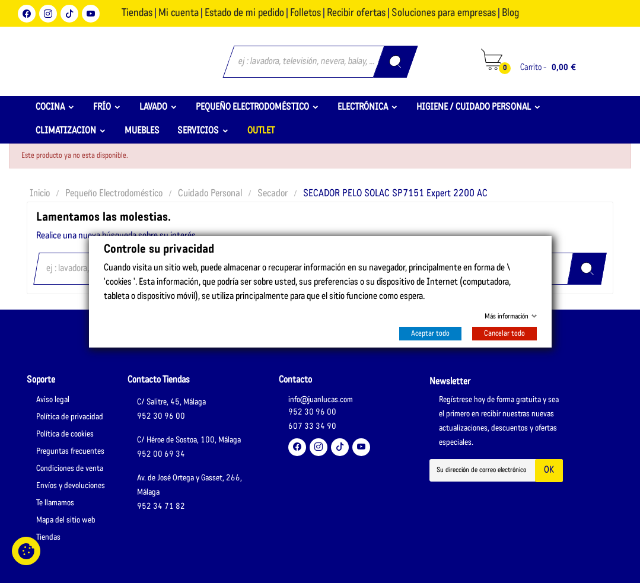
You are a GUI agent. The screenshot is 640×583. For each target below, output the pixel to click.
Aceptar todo (430, 333)
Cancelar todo (504, 333)
